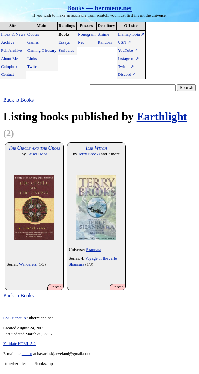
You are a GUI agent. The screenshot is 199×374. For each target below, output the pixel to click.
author (27, 353)
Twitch (33, 66)
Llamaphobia (131, 34)
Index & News (13, 34)
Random (105, 42)
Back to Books (18, 100)
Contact (7, 74)
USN (124, 42)
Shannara (93, 249)
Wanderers (28, 264)
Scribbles (66, 50)
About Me (9, 58)
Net (81, 42)
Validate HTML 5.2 (19, 343)
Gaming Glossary (42, 50)
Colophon (9, 66)
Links (32, 58)
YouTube (128, 50)
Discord (127, 74)
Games (33, 42)
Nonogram (87, 34)
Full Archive (11, 50)
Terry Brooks (89, 154)
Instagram (128, 58)
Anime (103, 34)
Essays (64, 42)
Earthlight (162, 116)
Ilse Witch (96, 148)
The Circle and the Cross (34, 148)
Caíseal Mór (37, 154)
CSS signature (15, 318)
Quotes (33, 34)
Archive (7, 42)
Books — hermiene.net (99, 8)
